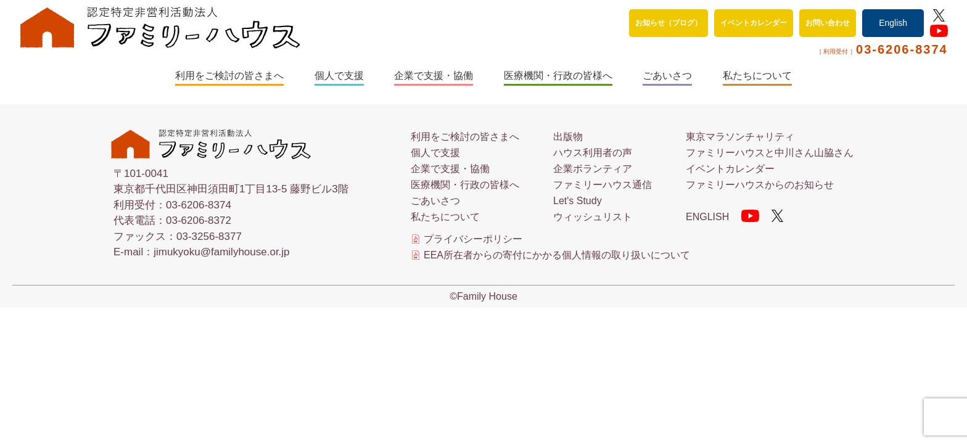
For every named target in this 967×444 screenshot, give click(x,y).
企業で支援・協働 (433, 75)
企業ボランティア (592, 168)
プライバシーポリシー (473, 239)
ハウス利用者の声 (592, 152)
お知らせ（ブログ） (668, 22)
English (893, 23)
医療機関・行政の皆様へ (558, 75)
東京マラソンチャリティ (740, 136)
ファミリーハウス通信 (602, 184)
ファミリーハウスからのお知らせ (760, 184)
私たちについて (757, 75)
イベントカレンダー (753, 22)
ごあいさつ (667, 75)
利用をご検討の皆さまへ (229, 75)
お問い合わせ (827, 22)
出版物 (568, 136)
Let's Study (577, 200)
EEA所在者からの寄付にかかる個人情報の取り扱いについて (557, 255)
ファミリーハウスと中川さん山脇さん (770, 152)
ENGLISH (707, 217)
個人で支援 (339, 75)
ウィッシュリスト (592, 217)
